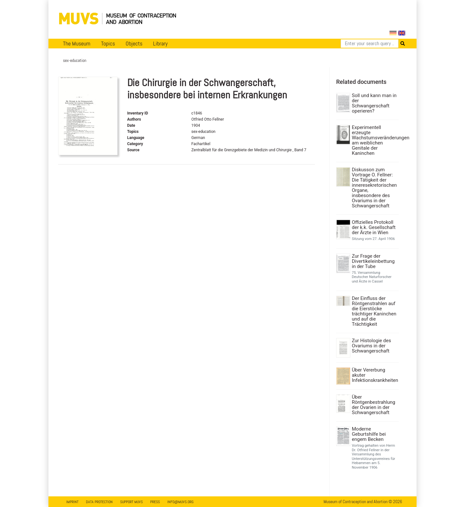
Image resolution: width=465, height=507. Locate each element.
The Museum (76, 43)
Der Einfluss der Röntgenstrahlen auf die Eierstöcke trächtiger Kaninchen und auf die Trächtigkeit (374, 311)
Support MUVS (131, 501)
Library (160, 43)
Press (155, 501)
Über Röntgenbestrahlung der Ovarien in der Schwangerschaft (374, 404)
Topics (108, 43)
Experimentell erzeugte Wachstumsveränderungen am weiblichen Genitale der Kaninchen (375, 140)
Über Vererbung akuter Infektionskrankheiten (375, 375)
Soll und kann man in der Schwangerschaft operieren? (374, 103)
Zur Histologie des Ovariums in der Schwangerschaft (371, 345)
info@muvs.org (180, 501)
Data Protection (99, 501)
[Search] (369, 43)
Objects (134, 43)
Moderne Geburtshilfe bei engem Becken (369, 434)
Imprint (72, 501)
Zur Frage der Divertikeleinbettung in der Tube (373, 261)
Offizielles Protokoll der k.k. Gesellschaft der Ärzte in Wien (374, 227)
